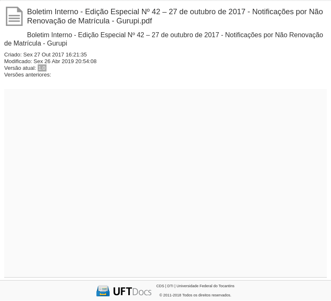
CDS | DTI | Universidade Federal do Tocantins (195, 286)
